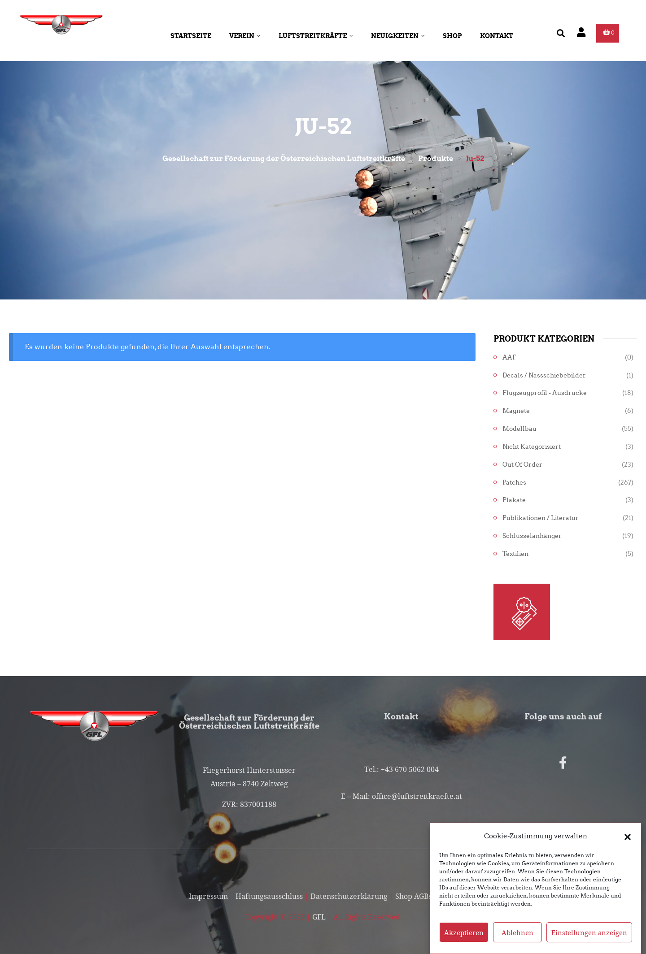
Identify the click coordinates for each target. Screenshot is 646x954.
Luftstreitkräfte (316, 36)
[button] (627, 836)
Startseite (190, 36)
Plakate (514, 500)
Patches (514, 482)
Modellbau (519, 429)
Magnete (516, 411)
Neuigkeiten (398, 36)
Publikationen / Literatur (540, 518)
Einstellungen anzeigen (589, 932)
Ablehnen (517, 932)
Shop (452, 36)
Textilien (515, 554)
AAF (509, 357)
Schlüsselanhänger (532, 536)
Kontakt (496, 36)
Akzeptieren (464, 932)
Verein (245, 36)
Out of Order (522, 464)
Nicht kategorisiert (531, 447)
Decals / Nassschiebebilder (544, 375)
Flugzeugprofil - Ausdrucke (544, 393)
